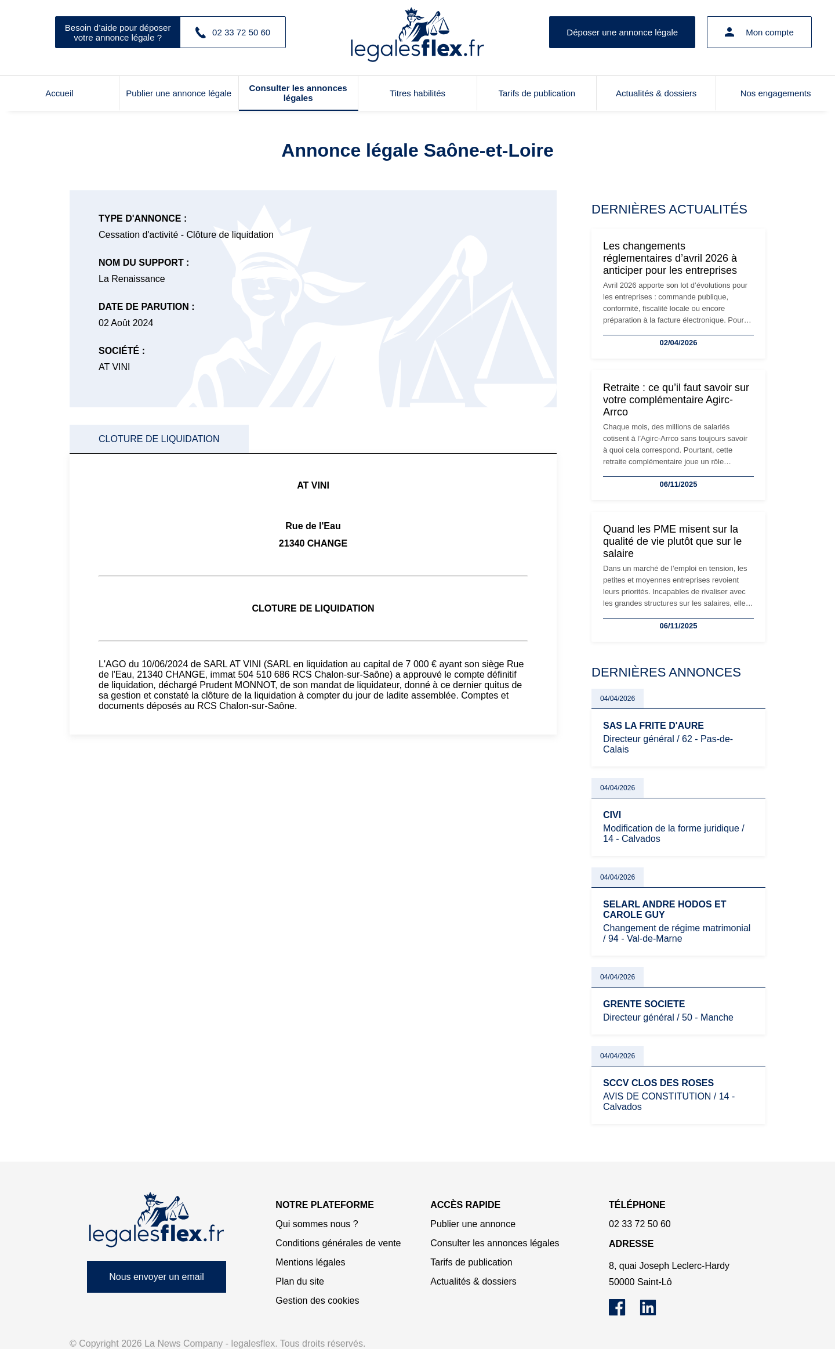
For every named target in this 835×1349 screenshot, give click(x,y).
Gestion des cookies (317, 1300)
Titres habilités (417, 93)
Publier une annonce (472, 1224)
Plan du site (299, 1281)
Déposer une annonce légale (622, 32)
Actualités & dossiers (656, 93)
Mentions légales (310, 1262)
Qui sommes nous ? (316, 1224)
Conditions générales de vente (338, 1243)
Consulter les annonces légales (298, 93)
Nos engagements (775, 93)
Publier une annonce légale (178, 93)
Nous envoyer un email (156, 1277)
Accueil (59, 93)
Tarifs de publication (537, 93)
